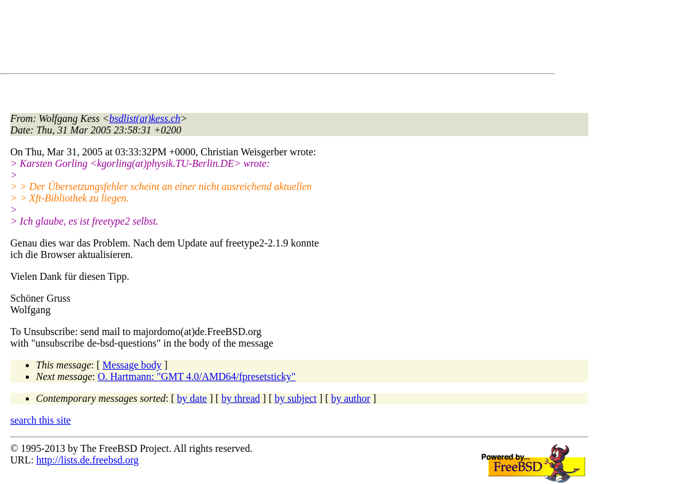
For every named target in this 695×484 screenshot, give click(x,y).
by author (350, 398)
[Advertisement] (244, 39)
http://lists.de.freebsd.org (87, 459)
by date (192, 398)
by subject (296, 398)
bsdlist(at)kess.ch (144, 118)
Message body (132, 364)
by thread (241, 398)
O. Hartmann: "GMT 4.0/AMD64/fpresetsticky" (196, 376)
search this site (40, 420)
